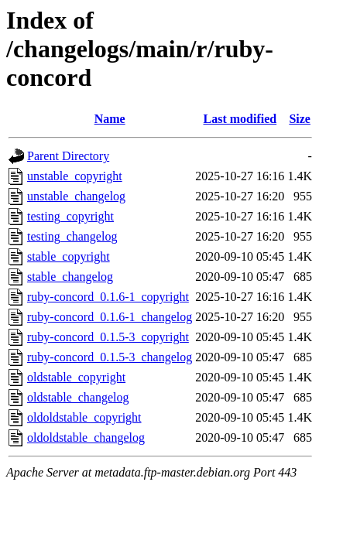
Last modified (239, 118)
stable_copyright (68, 256)
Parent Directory (68, 155)
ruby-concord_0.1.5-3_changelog (109, 357)
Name (109, 118)
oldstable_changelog (78, 397)
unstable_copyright (74, 176)
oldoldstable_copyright (84, 417)
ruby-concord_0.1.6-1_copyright (108, 296)
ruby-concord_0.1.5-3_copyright (108, 336)
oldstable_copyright (76, 377)
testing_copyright (70, 216)
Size (299, 118)
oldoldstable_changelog (86, 437)
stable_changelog (70, 276)
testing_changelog (72, 236)
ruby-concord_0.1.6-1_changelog (109, 316)
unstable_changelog (76, 196)
